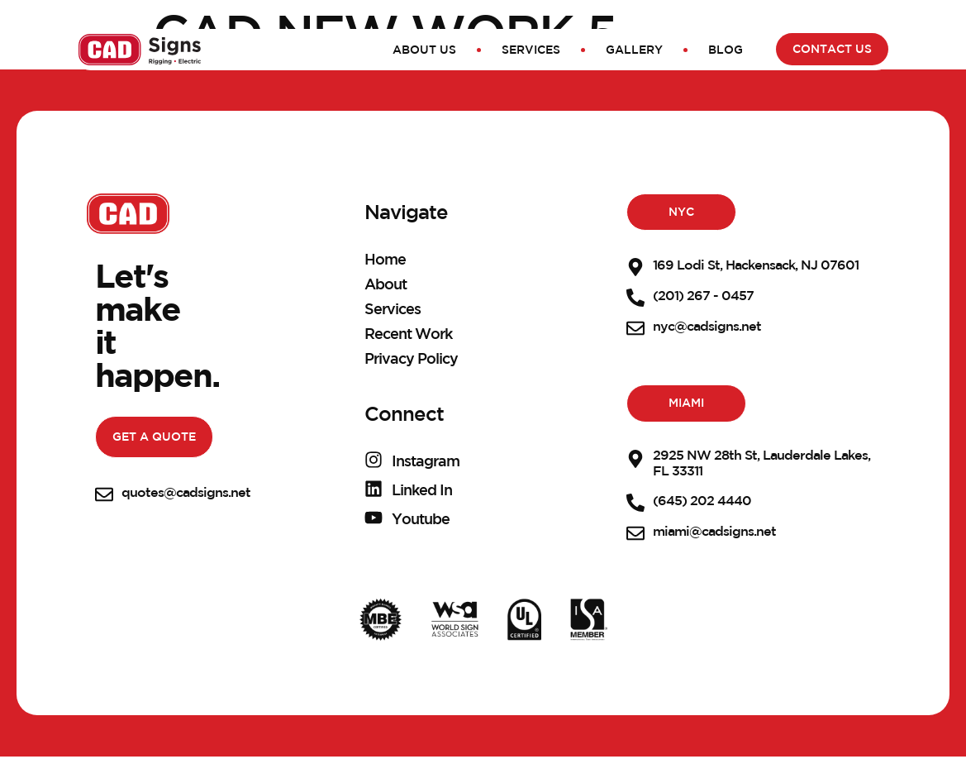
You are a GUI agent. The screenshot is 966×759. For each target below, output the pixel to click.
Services (531, 49)
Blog (725, 49)
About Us (424, 49)
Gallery (634, 49)
